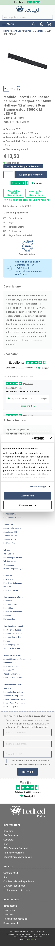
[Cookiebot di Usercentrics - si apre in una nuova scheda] (33, 438)
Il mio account (10, 905)
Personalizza (27, 505)
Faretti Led (16, 31)
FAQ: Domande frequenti (15, 848)
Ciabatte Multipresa (11, 674)
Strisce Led (8, 525)
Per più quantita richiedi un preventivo (26, 199)
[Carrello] (49, 24)
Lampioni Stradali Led (12, 634)
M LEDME (19, 118)
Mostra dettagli (38, 486)
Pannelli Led (8, 608)
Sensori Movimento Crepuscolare (17, 659)
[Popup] (34, 24)
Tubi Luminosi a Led (11, 561)
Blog (5, 844)
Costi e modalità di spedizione (18, 881)
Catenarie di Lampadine (13, 696)
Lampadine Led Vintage (13, 692)
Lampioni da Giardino (12, 637)
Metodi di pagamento (14, 885)
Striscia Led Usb (10, 539)
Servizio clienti (10, 923)
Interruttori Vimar (10, 670)
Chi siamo (8, 831)
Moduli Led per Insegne (13, 568)
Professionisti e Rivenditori (17, 890)
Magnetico (40, 31)
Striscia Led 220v (10, 532)
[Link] (41, 24)
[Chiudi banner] (51, 438)
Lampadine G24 (10, 514)
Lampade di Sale (10, 604)
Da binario (28, 31)
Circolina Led (8, 565)
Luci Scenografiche (11, 707)
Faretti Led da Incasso (12, 583)
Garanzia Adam (10, 872)
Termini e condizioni (13, 852)
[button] (8, 24)
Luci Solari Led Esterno (12, 630)
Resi (5, 877)
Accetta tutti (27, 495)
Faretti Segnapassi (11, 645)
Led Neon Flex (9, 543)
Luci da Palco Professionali (14, 703)
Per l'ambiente (10, 835)
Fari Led (6, 641)
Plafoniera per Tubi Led (12, 557)
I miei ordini (9, 910)
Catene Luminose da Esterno (15, 699)
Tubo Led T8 (8, 554)
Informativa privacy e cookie (17, 857)
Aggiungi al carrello (31, 174)
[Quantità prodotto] (8, 174)
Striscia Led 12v (10, 536)
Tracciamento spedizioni (15, 918)
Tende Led (7, 688)
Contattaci (8, 839)
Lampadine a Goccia (12, 517)
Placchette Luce (10, 663)
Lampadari (7, 601)
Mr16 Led (7, 587)
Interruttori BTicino (11, 666)
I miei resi (8, 914)
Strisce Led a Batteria (12, 528)
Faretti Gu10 (8, 579)
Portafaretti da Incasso (12, 677)
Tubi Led (7, 550)
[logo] (27, 9)
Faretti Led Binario (10, 590)
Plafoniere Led (9, 619)
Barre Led (7, 615)
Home (6, 31)
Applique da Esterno (11, 648)
